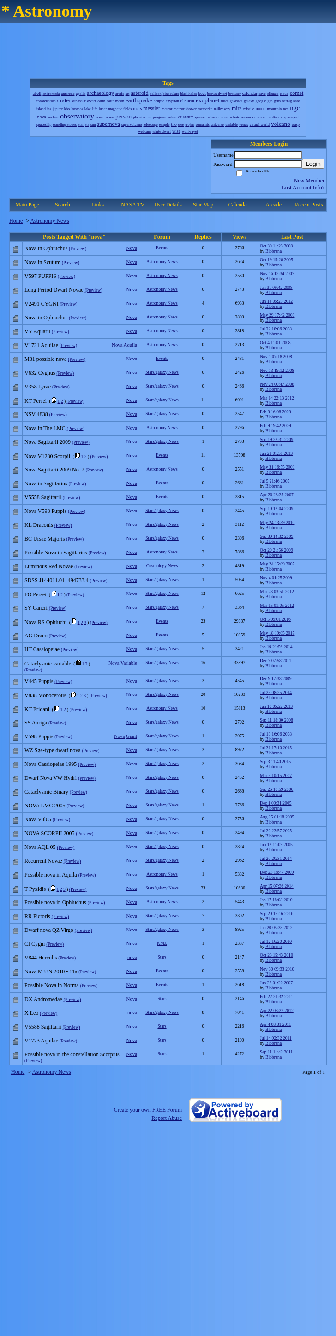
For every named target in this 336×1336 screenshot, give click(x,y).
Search (62, 204)
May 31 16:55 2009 (277, 467)
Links (97, 204)
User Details (168, 204)
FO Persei (35, 594)
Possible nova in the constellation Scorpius (72, 1054)
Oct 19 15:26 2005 (276, 259)
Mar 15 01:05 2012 (277, 605)
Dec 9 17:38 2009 (275, 678)
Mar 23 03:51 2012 (277, 591)
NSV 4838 (36, 414)
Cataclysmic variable (47, 663)
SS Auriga (35, 722)
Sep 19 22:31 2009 (276, 439)
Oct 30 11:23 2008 (276, 245)
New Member (309, 180)
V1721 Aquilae (41, 345)
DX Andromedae (43, 999)
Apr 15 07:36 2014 (277, 886)
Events (162, 247)
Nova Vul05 (37, 819)
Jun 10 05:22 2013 (276, 706)
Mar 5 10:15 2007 (276, 775)
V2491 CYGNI (41, 303)
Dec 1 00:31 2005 (275, 803)
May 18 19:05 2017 (277, 633)
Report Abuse (166, 1118)
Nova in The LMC (45, 428)
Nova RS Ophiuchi (45, 622)
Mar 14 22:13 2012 (277, 397)
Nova (131, 248)
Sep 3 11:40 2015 (275, 761)
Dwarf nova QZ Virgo (48, 930)
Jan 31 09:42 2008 (276, 287)
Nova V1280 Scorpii (47, 456)
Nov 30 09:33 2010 (277, 968)
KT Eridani (36, 709)
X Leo (31, 1013)
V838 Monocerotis (45, 695)
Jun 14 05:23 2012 (276, 301)
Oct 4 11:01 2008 (275, 342)
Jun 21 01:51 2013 (276, 453)
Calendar (238, 204)
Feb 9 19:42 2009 (275, 425)
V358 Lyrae (37, 386)
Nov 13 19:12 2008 (277, 370)
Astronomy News (49, 221)
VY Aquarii (37, 331)
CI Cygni (34, 944)
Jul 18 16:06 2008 (276, 733)
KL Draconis (38, 525)
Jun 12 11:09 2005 (276, 844)
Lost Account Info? (303, 187)
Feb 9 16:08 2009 (275, 411)
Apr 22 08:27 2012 (277, 1010)
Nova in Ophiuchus (45, 248)
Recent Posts (308, 204)
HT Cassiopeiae (42, 649)
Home (16, 221)
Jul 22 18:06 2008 (276, 328)
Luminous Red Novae (48, 566)
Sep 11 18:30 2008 (276, 720)
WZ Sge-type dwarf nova (52, 750)
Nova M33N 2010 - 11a (50, 971)
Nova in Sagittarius (45, 483)
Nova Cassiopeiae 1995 (50, 764)
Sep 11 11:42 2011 (276, 1051)
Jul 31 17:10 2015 (276, 747)
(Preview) (77, 248)
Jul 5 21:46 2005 (274, 480)
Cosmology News (162, 565)
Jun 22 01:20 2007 (276, 982)
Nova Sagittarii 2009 (47, 442)
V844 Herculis (40, 957)
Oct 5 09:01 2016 (275, 619)
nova (132, 957)
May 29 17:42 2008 (277, 315)
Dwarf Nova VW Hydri (50, 778)
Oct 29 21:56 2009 (276, 550)
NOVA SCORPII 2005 (49, 833)
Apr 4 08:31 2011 (275, 1024)
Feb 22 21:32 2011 (276, 996)
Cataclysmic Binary (46, 792)
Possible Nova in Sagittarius (55, 552)
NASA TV (132, 204)
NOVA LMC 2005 (44, 805)
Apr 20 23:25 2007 (277, 494)
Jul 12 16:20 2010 (276, 941)
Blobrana (273, 250)
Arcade (273, 204)
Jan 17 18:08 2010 (276, 899)
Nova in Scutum (42, 262)
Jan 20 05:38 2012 (276, 927)
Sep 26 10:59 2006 (276, 789)
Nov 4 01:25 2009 (276, 577)
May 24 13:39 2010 (277, 522)
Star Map (203, 204)
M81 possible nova (45, 359)
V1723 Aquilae (41, 1040)
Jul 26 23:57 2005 (276, 830)
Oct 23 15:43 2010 (276, 955)
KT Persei (35, 401)
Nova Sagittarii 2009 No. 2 (54, 469)
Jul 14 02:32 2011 (276, 1038)
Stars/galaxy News (162, 372)
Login (313, 163)
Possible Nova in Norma (51, 985)
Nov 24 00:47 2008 (277, 384)
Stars (161, 956)
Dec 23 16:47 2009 (277, 872)
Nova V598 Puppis (45, 511)
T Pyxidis (35, 889)
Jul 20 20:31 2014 (276, 858)
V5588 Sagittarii (42, 1027)
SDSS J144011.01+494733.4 (56, 580)
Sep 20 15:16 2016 (276, 913)
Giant (131, 736)
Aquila (130, 344)
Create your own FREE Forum (148, 1109)
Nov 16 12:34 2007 (277, 273)
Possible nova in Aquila (50, 874)
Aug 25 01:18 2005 (277, 816)
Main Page (27, 204)
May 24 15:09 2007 (277, 563)
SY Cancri (36, 608)
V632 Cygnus (39, 373)
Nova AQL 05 (40, 847)
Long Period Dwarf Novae (54, 290)
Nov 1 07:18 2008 (276, 356)
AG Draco (36, 635)
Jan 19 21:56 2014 (276, 646)
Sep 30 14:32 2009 (276, 536)
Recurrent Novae (43, 861)
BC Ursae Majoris (44, 539)
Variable (128, 662)
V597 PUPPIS (40, 276)
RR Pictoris (37, 916)
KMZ (162, 943)
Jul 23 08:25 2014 (276, 692)
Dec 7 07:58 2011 (275, 660)
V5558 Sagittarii (42, 497)
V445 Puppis (38, 681)
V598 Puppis (38, 736)
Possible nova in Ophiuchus (55, 902)
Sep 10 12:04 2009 (276, 508)
